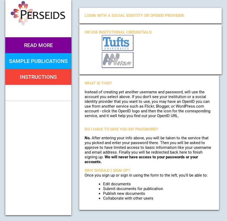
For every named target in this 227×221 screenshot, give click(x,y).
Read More (38, 45)
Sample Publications (38, 61)
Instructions (38, 77)
